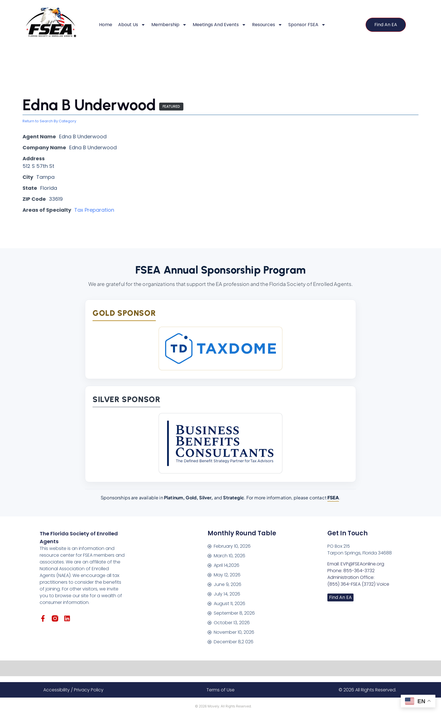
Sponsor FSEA (307, 25)
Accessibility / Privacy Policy (73, 690)
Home (105, 24)
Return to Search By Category (49, 121)
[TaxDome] (220, 348)
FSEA (333, 497)
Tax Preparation (94, 210)
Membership (169, 25)
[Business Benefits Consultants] (220, 443)
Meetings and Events (219, 25)
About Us (131, 25)
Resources (267, 25)
